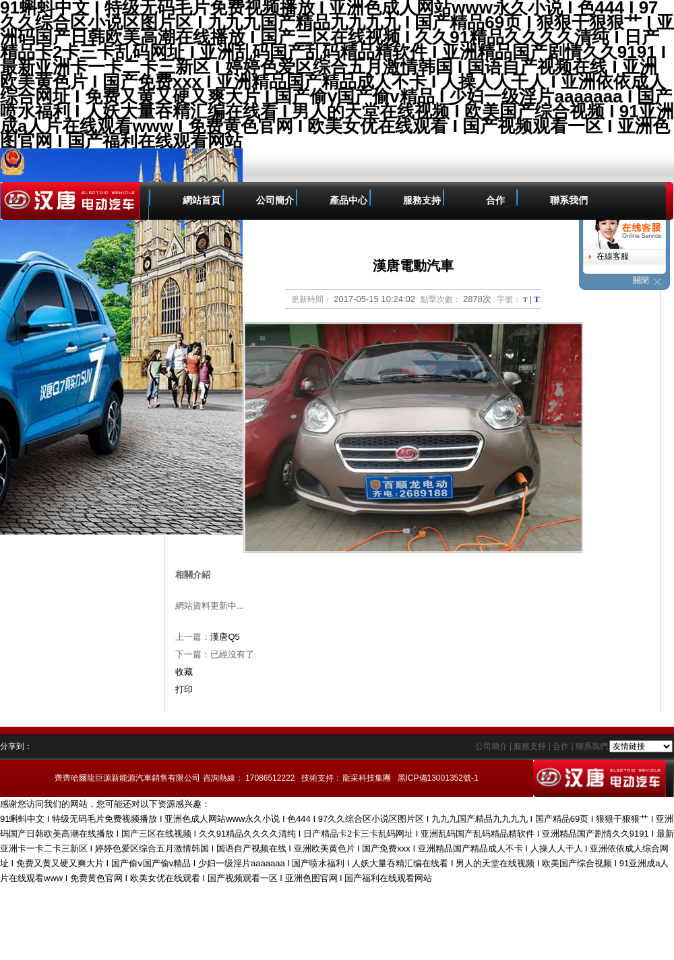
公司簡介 (275, 201)
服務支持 (422, 201)
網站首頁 (201, 201)
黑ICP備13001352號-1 (438, 778)
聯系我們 (569, 201)
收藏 (184, 672)
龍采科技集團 (366, 778)
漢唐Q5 (224, 637)
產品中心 (348, 201)
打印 (184, 689)
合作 (495, 201)
